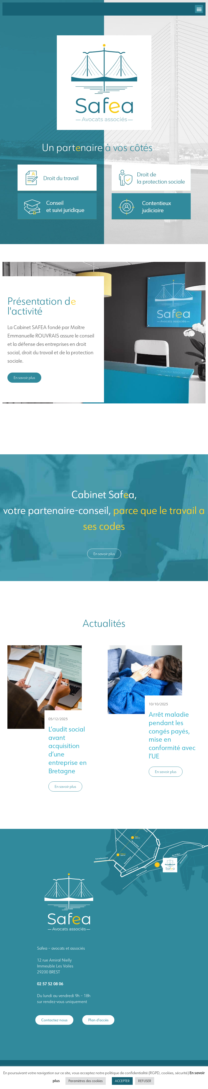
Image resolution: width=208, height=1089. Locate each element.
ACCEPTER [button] (122, 1081)
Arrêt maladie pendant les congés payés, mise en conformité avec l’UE (172, 735)
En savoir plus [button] (65, 786)
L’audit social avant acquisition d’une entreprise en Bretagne (67, 750)
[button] (199, 9)
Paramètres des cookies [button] (85, 1081)
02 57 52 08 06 (50, 983)
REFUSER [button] (144, 1081)
